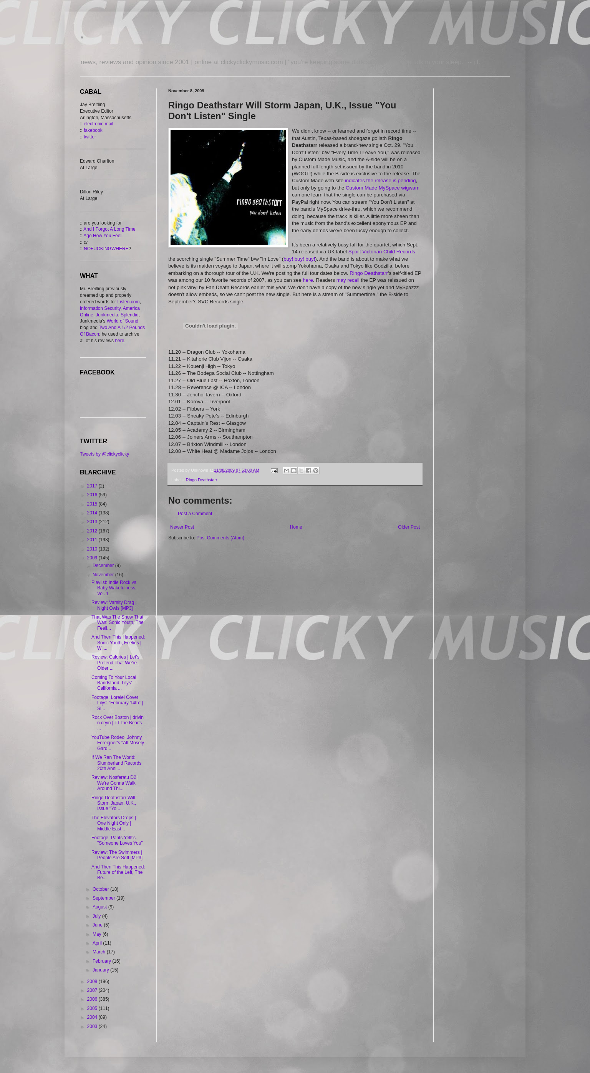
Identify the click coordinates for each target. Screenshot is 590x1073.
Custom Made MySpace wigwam (382, 188)
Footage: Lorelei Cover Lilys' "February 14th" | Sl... (117, 703)
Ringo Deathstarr (369, 273)
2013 (93, 521)
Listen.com (128, 301)
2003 (93, 1026)
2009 (93, 558)
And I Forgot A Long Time (109, 229)
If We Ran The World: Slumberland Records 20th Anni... (116, 763)
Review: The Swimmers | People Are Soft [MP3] (117, 855)
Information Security (100, 308)
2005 (93, 1008)
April (98, 943)
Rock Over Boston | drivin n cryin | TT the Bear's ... (117, 723)
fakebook (93, 130)
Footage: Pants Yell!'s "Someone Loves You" (117, 840)
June (98, 925)
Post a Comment (195, 513)
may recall (348, 280)
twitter (90, 137)
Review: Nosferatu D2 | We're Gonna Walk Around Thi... (115, 783)
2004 (93, 1017)
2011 (93, 539)
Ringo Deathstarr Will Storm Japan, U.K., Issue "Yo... (113, 803)
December (104, 565)
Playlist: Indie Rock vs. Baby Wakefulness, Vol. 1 (114, 588)
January (101, 970)
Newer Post (182, 527)
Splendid (130, 315)
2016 (93, 494)
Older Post (409, 527)
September (104, 898)
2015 (93, 504)
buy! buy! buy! (299, 259)
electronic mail (98, 123)
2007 (93, 990)
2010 (93, 549)
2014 (93, 513)
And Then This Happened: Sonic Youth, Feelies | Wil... (118, 642)
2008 (93, 981)
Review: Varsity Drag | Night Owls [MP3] (114, 605)
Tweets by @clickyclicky (104, 454)
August (100, 907)
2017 (93, 486)
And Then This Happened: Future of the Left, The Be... (118, 872)
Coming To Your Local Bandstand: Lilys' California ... (113, 683)
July (97, 916)
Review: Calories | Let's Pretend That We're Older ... (115, 662)
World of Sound (123, 321)
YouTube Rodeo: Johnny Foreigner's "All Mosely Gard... (117, 743)
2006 (93, 999)
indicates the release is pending (380, 180)
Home (296, 527)
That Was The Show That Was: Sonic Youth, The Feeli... (117, 622)
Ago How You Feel (102, 235)
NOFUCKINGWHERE (106, 248)
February (102, 961)
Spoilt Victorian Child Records (381, 252)
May (98, 934)
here (308, 280)
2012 (93, 531)
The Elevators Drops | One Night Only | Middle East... (113, 823)
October (101, 889)
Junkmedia (107, 315)
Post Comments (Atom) (220, 538)
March (100, 952)
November (104, 574)
